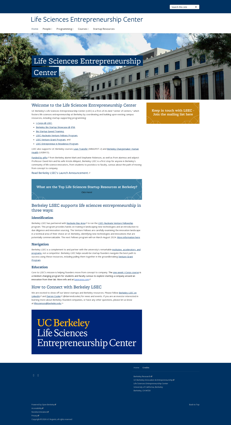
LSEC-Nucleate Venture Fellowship (115, 223)
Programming (65, 29)
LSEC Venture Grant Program (51, 139)
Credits (145, 367)
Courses (83, 29)
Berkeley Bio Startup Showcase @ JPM (55, 127)
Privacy (35, 415)
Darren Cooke (54, 296)
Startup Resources (104, 29)
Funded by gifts (40, 157)
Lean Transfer (81, 148)
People (47, 29)
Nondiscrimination (40, 412)
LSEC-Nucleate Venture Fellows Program (56, 135)
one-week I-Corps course (126, 272)
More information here (128, 237)
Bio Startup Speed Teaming (50, 131)
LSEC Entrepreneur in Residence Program (57, 143)
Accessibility (37, 408)
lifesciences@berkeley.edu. (48, 303)
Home (35, 29)
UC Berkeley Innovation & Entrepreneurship (154, 380)
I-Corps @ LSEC (44, 123)
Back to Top (194, 404)
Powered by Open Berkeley (44, 404)
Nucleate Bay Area (77, 223)
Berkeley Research (143, 376)
